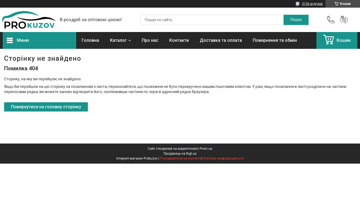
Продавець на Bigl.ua (180, 153)
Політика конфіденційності (223, 158)
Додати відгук (344, 19)
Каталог (118, 40)
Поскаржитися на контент (180, 158)
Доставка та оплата (221, 40)
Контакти (179, 40)
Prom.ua (206, 149)
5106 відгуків (312, 4)
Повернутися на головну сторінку (46, 106)
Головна (90, 40)
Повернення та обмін (275, 40)
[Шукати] (296, 20)
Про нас (150, 40)
